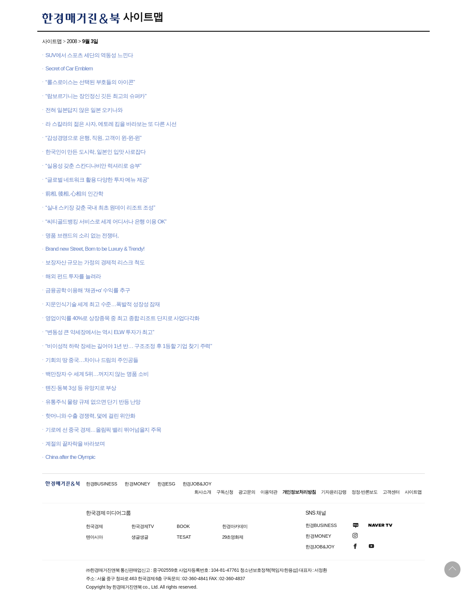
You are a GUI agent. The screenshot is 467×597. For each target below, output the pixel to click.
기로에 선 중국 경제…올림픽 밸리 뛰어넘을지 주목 (103, 430)
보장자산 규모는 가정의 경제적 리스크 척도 (94, 262)
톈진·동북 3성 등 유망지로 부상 (80, 388)
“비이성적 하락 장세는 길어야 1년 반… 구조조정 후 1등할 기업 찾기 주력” (128, 346)
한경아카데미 (234, 526)
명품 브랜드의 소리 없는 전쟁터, (82, 236)
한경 (101, 483)
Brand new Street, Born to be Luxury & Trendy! (94, 249)
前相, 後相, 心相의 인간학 (74, 194)
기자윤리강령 (333, 492)
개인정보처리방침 (299, 492)
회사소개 (202, 492)
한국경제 (94, 526)
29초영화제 (232, 537)
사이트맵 (143, 17)
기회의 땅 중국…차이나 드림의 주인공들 (91, 360)
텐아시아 (94, 537)
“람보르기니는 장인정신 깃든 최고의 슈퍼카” (95, 96)
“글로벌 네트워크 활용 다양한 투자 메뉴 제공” (97, 180)
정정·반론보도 (365, 492)
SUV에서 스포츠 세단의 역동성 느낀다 (89, 55)
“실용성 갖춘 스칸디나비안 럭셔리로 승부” (93, 166)
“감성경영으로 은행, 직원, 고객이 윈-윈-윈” (93, 138)
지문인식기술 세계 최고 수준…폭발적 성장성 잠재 (102, 304)
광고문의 (246, 492)
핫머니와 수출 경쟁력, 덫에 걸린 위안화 (90, 416)
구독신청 (224, 492)
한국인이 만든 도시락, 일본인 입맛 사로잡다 (95, 152)
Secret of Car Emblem (69, 69)
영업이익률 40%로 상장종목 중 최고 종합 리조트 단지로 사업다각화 (122, 318)
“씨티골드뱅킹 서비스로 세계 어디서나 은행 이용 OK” (105, 222)
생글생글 (139, 537)
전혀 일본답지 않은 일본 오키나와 (84, 110)
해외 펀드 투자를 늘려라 (73, 276)
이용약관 (268, 492)
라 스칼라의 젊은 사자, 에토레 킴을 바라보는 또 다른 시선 (110, 124)
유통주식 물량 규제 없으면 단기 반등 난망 (92, 402)
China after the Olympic (70, 457)
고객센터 (391, 492)
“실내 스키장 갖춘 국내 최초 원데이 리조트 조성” (100, 208)
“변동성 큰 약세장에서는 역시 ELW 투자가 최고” (99, 332)
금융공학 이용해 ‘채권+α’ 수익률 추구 (87, 290)
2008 (72, 41)
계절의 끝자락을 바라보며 (75, 444)
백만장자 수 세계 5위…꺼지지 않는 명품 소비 (97, 374)
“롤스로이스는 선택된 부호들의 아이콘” (90, 82)
